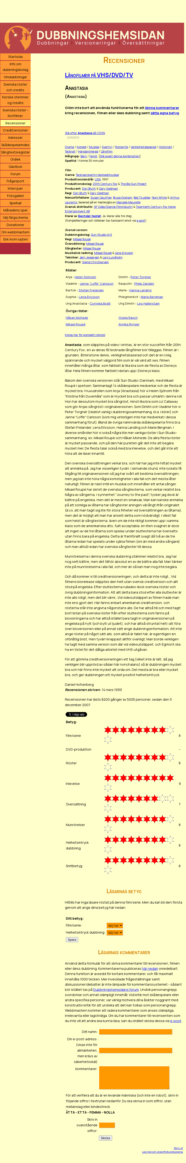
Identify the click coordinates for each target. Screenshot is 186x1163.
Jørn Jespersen (89, 257)
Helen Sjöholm (85, 277)
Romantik (121, 147)
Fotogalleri (15, 195)
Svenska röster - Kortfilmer (15, 113)
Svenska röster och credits (15, 87)
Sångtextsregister (15, 152)
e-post (141, 221)
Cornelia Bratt (100, 303)
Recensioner (15, 123)
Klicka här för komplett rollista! (85, 335)
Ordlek (15, 159)
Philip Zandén (144, 283)
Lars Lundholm (113, 257)
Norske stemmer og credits (15, 100)
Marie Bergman (152, 297)
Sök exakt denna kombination (120, 156)
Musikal (94, 147)
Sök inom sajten (15, 239)
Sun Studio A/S (101, 235)
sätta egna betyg (165, 113)
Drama (69, 147)
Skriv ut (178, 1148)
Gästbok (15, 166)
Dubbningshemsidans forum (116, 989)
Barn (83, 156)
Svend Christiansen (95, 262)
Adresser (15, 137)
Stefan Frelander (91, 290)
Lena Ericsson (124, 253)
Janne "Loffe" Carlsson (97, 283)
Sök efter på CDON (85, 133)
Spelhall (15, 203)
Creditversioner (15, 130)
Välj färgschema (15, 217)
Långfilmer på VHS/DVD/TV (99, 75)
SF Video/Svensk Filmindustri (113, 207)
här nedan (150, 968)
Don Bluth (89, 189)
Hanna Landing (140, 290)
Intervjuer (15, 188)
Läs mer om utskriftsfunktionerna (162, 1152)
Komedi (81, 147)
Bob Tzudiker (142, 198)
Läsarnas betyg (124, 891)
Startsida (15, 56)
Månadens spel (15, 210)
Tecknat (70, 151)
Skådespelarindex (15, 145)
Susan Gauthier (101, 198)
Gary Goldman (108, 189)
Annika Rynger (129, 324)
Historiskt (165, 147)
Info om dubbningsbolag (15, 67)
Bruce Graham (122, 198)
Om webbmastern (15, 232)
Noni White (159, 198)
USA (98, 179)
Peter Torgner (141, 277)
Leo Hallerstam (148, 303)
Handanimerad (88, 151)
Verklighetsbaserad (143, 147)
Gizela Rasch (128, 317)
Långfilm (107, 151)
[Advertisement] (92, 10)
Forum (15, 174)
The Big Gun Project (134, 184)
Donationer (15, 225)
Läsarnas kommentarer (124, 952)
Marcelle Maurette (128, 202)
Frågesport (15, 181)
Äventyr (107, 147)
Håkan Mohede (77, 317)
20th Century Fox (105, 184)
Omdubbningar (15, 77)
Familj (93, 156)
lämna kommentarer (162, 107)
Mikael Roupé (82, 239)
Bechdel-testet (89, 216)
